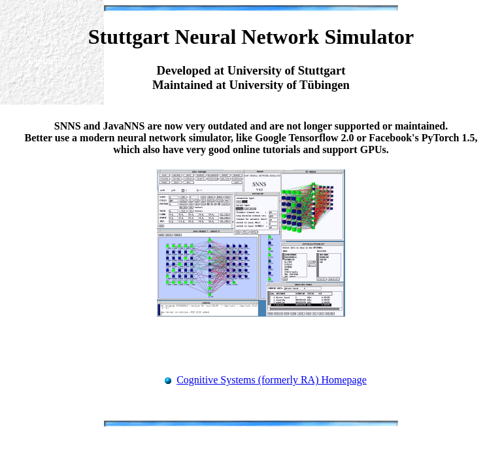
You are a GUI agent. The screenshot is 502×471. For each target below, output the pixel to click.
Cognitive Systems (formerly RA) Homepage (271, 379)
